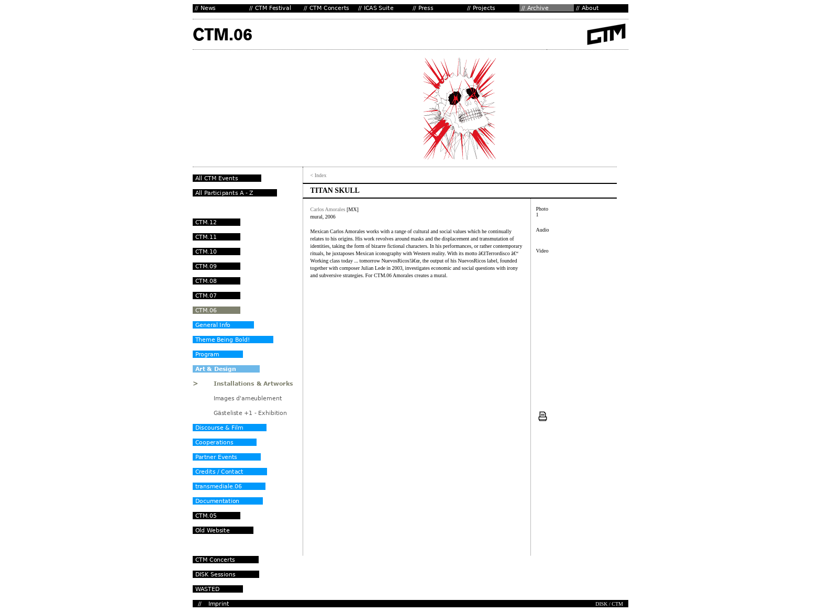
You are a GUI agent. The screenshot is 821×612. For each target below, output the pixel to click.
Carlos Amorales (328, 209)
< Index (318, 175)
